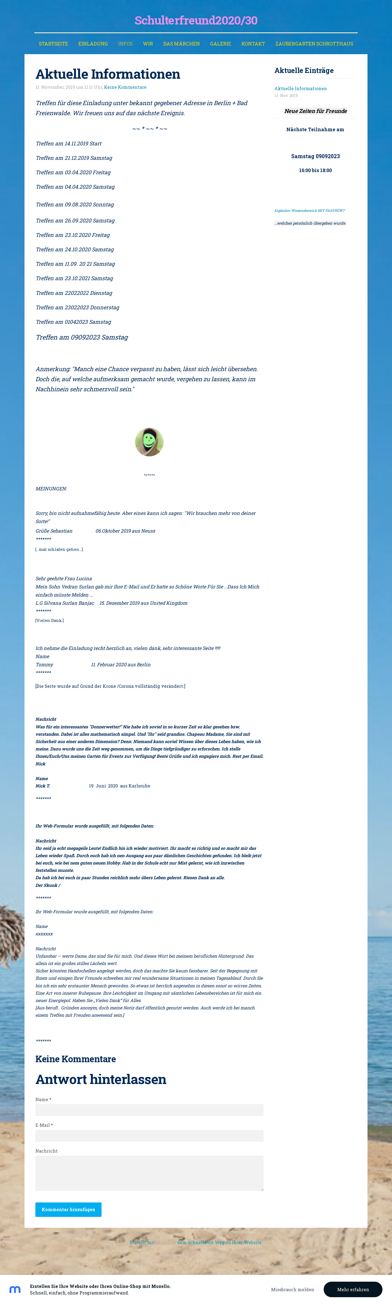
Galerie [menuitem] (220, 44)
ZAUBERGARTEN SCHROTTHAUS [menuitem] (314, 44)
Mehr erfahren (353, 1289)
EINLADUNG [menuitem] (93, 44)
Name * (43, 1099)
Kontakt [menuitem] (253, 44)
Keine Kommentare (125, 87)
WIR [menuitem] (148, 44)
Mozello (164, 1242)
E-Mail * (44, 1125)
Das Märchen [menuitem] (181, 44)
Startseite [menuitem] (53, 44)
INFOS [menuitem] (125, 44)
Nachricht (46, 1151)
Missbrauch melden (292, 1289)
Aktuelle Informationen (300, 88)
